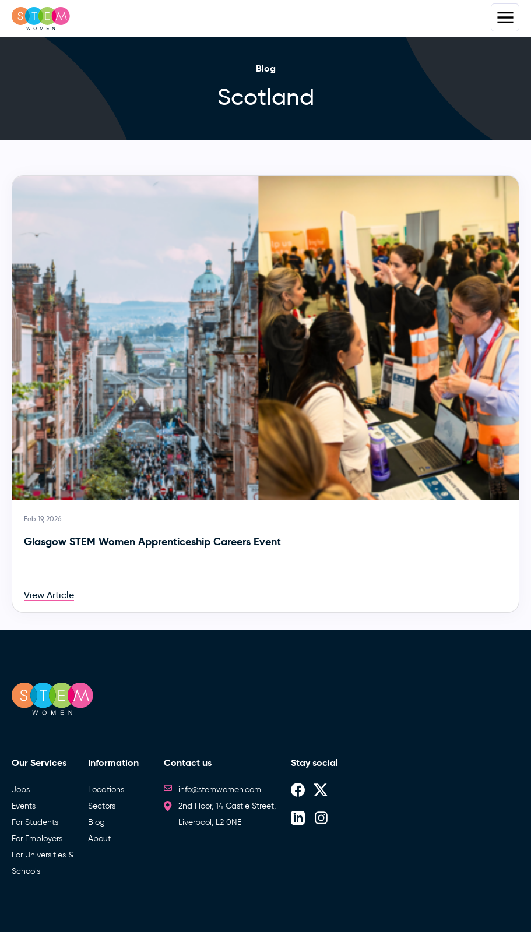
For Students (35, 822)
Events (24, 806)
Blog (96, 822)
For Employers (37, 838)
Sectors (101, 806)
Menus (505, 17)
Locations (106, 790)
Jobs (21, 790)
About (99, 838)
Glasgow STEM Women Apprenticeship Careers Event (152, 541)
